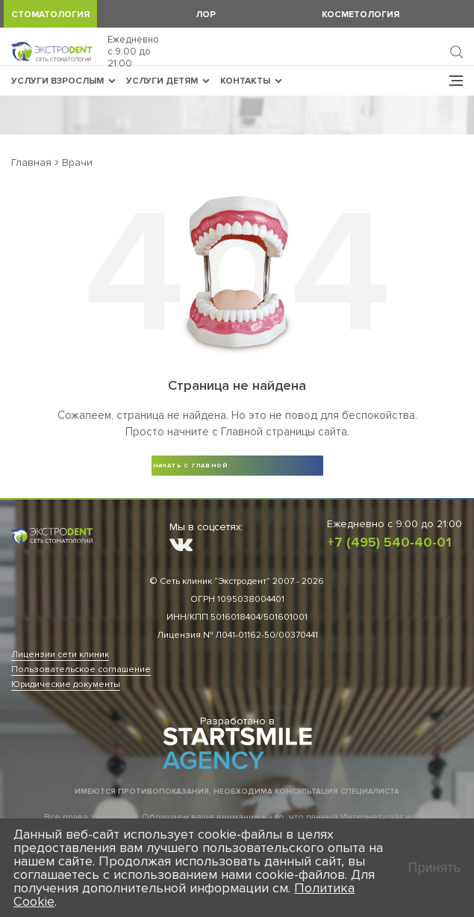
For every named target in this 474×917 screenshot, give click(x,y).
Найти (456, 52)
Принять (434, 867)
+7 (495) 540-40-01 (389, 542)
